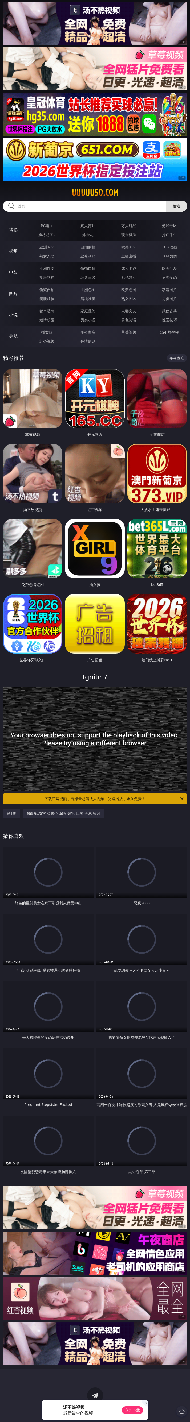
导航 (13, 336)
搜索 (176, 206)
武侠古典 (169, 310)
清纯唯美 (87, 298)
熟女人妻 (46, 256)
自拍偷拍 (87, 247)
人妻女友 (128, 310)
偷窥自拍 (46, 289)
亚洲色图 (87, 289)
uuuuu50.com (95, 192)
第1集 (11, 813)
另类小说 (87, 319)
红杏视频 (46, 341)
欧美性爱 (169, 268)
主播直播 (128, 256)
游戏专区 (169, 225)
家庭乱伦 (87, 310)
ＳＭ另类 (169, 256)
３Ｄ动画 (169, 247)
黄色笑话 (128, 319)
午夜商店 (87, 332)
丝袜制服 (87, 256)
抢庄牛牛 (169, 234)
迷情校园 (46, 319)
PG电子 (47, 225)
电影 (13, 272)
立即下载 (132, 1410)
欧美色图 (128, 289)
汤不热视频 (169, 332)
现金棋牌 (128, 234)
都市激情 (46, 310)
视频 (13, 251)
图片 (13, 293)
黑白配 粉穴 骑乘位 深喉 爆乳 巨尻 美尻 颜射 (63, 813)
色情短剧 (87, 341)
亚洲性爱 (46, 268)
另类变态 (169, 277)
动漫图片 (169, 289)
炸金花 (88, 234)
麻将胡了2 (46, 234)
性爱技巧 (169, 319)
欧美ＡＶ (128, 247)
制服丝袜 (46, 277)
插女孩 (46, 332)
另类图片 (169, 298)
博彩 (13, 229)
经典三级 (87, 277)
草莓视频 (128, 332)
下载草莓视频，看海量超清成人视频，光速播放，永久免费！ (114, 799)
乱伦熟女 (128, 277)
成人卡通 (128, 268)
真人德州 (87, 225)
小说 (13, 315)
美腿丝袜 (46, 298)
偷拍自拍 (87, 268)
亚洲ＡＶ (46, 247)
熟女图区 (128, 298)
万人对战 (128, 225)
